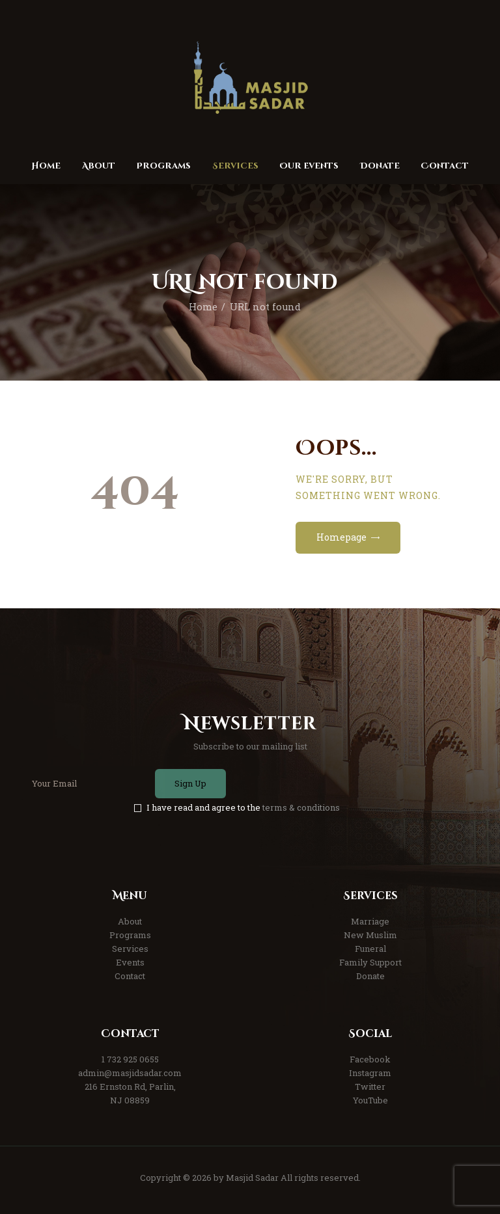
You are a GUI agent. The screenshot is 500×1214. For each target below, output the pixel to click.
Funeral (370, 948)
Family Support (370, 962)
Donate (370, 976)
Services (130, 948)
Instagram (370, 1073)
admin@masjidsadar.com (130, 1073)
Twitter (370, 1086)
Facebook (370, 1059)
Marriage (370, 921)
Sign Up (190, 783)
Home (203, 307)
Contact (130, 976)
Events (130, 962)
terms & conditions (301, 807)
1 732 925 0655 (130, 1059)
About (130, 921)
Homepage (341, 537)
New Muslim (370, 935)
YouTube (370, 1100)
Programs (130, 935)
